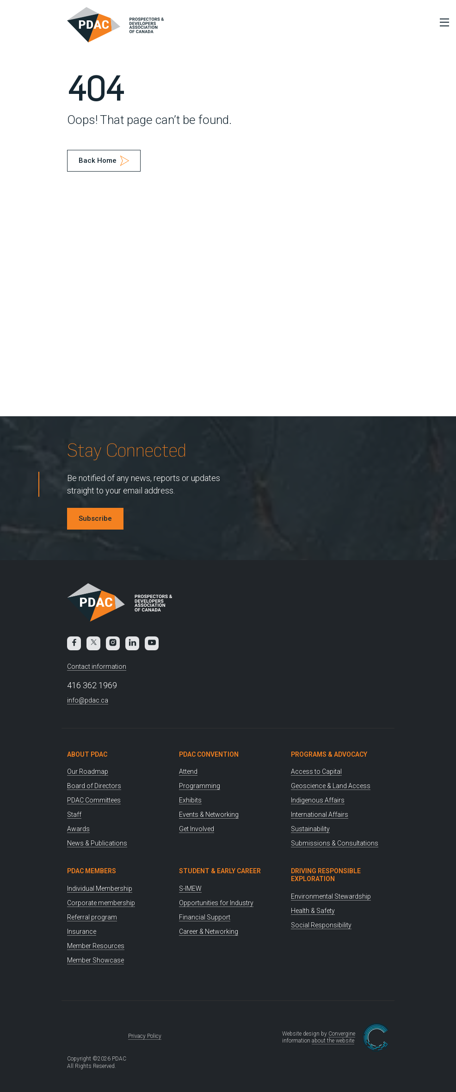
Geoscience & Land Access (330, 786)
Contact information (96, 666)
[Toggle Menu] (442, 22)
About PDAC (87, 754)
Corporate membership (101, 903)
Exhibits (190, 800)
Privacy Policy (144, 1036)
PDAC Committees (94, 800)
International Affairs (319, 814)
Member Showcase (95, 960)
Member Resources (95, 946)
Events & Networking (209, 814)
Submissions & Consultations (334, 843)
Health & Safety (313, 910)
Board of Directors (94, 786)
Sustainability (310, 829)
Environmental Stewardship (331, 896)
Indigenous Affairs (318, 800)
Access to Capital (316, 771)
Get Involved (196, 829)
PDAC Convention (209, 754)
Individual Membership (99, 888)
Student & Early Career (220, 871)
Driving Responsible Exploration (326, 874)
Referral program (92, 917)
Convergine (341, 1033)
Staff (74, 814)
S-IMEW (190, 888)
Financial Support (204, 917)
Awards (78, 829)
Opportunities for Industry (216, 903)
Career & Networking (208, 931)
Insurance (81, 931)
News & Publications (97, 843)
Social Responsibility (321, 925)
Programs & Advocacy (329, 754)
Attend (188, 771)
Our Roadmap (87, 771)
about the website (333, 1040)
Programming (199, 786)
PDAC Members (91, 871)
